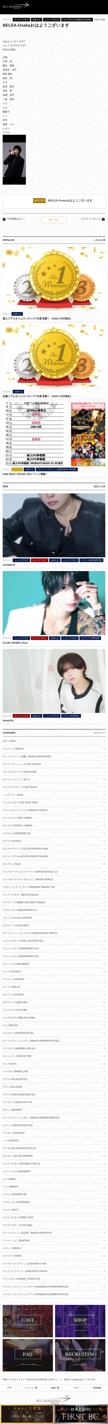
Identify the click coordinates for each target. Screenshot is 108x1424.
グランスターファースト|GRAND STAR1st (25, 810)
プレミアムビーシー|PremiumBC (20, 771)
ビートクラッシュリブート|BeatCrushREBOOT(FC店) (31, 1040)
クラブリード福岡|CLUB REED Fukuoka (24, 902)
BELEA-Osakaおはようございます (70, 200)
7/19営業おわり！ (16, 218)
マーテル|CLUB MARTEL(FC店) (19, 1148)
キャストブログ (21, 19)
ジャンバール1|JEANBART (17, 1171)
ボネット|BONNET (12, 1109)
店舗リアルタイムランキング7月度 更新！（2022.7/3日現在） (37, 396)
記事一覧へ (54, 219)
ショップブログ (52, 19)
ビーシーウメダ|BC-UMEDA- (18, 817)
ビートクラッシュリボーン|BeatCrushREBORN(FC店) (31, 1117)
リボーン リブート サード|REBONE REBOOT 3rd (29, 887)
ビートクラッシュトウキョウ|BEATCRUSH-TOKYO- (30, 933)
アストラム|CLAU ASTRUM (17, 917)
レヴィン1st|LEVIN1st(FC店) (18, 1125)
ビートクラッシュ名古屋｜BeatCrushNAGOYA (27, 1232)
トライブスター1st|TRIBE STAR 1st (21, 1163)
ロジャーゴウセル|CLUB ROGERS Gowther (25, 856)
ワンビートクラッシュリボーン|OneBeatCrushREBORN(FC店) (35, 1286)
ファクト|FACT (11, 1209)
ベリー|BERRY (10, 1186)
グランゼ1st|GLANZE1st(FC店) (19, 1094)
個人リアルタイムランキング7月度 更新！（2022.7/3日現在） (37, 318)
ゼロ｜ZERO (9, 740)
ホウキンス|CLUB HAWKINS (18, 1155)
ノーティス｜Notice (13, 794)
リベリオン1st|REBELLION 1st (19, 1048)
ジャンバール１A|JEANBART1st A (21, 948)
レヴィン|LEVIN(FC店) (91, 560)
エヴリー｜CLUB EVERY (16, 925)
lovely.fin (8, 720)
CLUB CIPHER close (15, 642)
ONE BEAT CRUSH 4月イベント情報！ (25, 473)
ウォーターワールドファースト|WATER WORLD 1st (30, 871)
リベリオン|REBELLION (15, 1071)
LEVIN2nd (9, 564)
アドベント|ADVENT (13, 979)
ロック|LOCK (10, 1063)
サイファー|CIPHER (90, 638)
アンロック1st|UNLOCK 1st (17, 1102)
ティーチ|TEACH (12, 971)
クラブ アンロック (90, 218)
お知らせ (37, 19)
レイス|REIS (9, 1178)
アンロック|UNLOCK (14, 1132)
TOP (9, 1387)
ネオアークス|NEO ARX (15, 1002)
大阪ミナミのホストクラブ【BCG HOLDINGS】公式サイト (30, 1379)
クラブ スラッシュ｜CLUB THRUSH (22, 764)
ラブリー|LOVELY (71, 715)
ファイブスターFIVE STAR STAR (20, 802)
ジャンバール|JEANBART (16, 963)
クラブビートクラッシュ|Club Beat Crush (24, 1263)
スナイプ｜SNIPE (12, 1255)
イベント (17, 469)
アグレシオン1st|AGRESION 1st (20, 909)
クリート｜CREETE (13, 748)
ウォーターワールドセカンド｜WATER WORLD (28, 879)
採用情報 (97, 1387)
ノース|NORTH (11, 1140)
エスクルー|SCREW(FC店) (17, 833)
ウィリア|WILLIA (11, 986)
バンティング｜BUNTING (16, 1240)
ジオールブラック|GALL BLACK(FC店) (23, 940)
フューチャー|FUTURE (15, 1009)
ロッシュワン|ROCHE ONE (17, 1056)
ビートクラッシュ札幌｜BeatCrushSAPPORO (27, 756)
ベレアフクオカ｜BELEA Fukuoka (20, 894)
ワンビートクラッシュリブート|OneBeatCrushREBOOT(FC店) (35, 1294)
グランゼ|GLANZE (12, 1086)
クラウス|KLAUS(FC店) (15, 1078)
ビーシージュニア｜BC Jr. (16, 779)
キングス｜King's (12, 863)
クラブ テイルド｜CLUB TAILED (20, 787)
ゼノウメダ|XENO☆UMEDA (17, 825)
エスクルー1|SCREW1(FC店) (18, 1032)
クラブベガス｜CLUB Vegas (17, 1225)
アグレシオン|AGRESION (16, 1201)
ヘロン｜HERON (12, 1247)
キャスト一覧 (31, 1387)
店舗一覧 (55, 1387)
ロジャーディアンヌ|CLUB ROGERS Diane (25, 848)
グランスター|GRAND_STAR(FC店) (21, 1278)
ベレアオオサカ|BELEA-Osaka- (77, 19)
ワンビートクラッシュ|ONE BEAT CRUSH (57, 469)
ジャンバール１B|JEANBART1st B (21, 956)
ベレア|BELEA (10, 1025)
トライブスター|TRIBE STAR (18, 1217)
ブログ (76, 1387)
